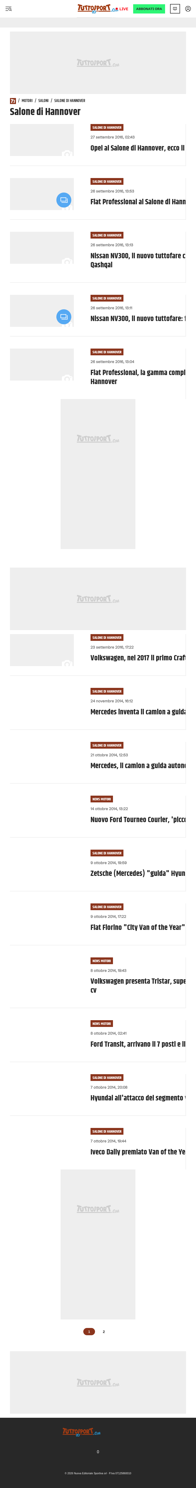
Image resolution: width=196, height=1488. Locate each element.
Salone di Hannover (107, 128)
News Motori (102, 799)
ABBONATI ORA (149, 9)
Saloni (43, 101)
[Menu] (8, 8)
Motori (27, 101)
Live (123, 9)
